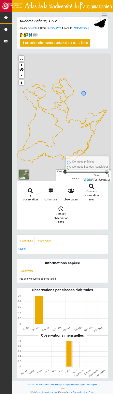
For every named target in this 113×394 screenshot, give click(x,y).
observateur (43, 240)
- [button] (22, 75)
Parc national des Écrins (83, 392)
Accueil (30, 384)
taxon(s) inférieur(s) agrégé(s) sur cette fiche (55, 43)
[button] (21, 70)
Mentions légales (89, 384)
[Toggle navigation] (104, 14)
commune (26, 240)
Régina (22, 248)
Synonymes (27, 270)
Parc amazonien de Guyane (47, 384)
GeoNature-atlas (49, 392)
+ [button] (22, 65)
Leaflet (87, 180)
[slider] (65, 172)
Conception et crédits (71, 384)
